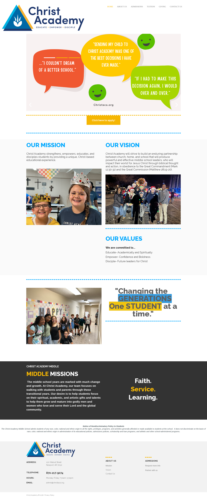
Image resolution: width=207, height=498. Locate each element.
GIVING (162, 7)
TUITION (151, 7)
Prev (30, 104)
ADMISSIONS (137, 7)
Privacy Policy (49, 495)
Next (176, 104)
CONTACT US (176, 7)
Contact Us (110, 474)
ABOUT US (122, 7)
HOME (110, 7)
